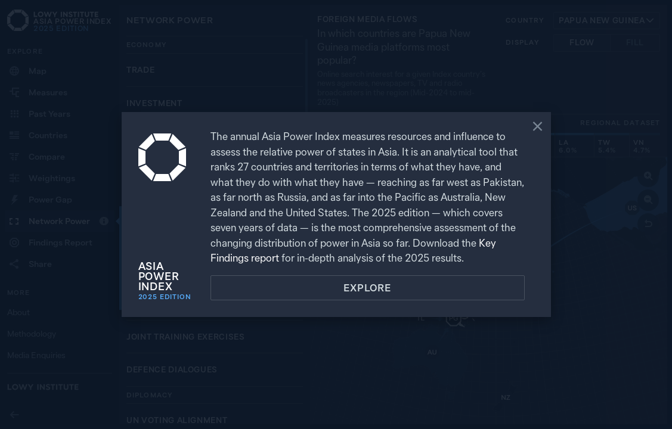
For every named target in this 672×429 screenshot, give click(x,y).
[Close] (537, 127)
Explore (367, 288)
